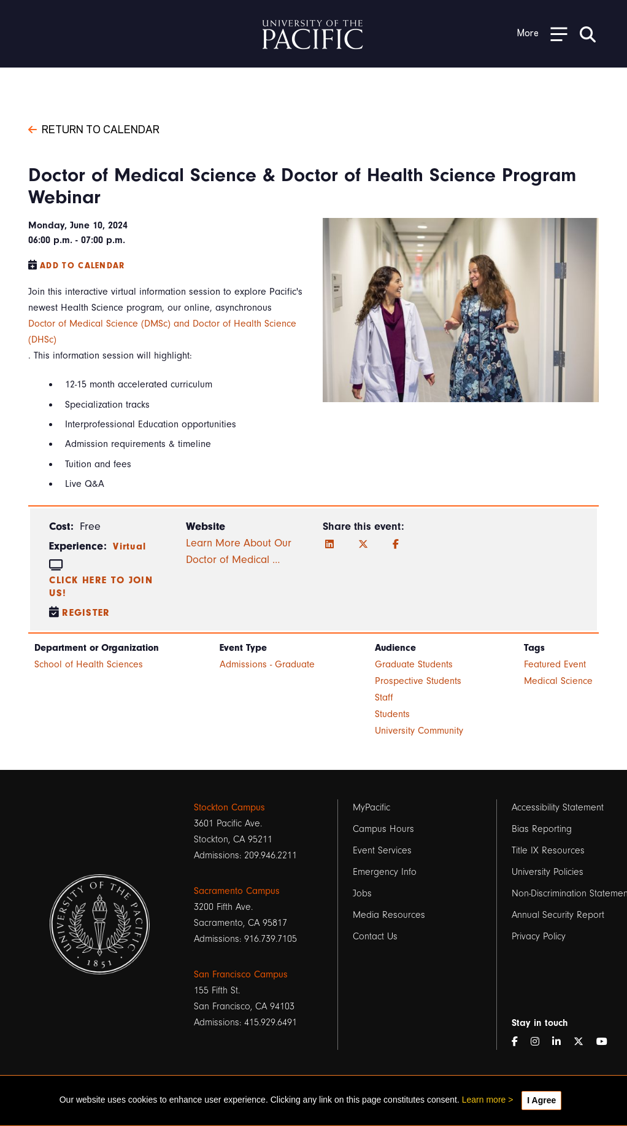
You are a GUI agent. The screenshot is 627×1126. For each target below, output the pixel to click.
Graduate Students (414, 664)
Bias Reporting (542, 828)
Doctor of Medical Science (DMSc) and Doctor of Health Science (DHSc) (162, 331)
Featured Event (555, 664)
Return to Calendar (94, 128)
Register (86, 612)
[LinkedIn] (329, 544)
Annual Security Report (558, 914)
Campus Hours (383, 828)
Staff (384, 697)
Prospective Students (418, 680)
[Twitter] (363, 544)
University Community (419, 730)
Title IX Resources (548, 850)
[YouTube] (606, 1042)
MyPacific (371, 807)
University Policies (547, 871)
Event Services (382, 850)
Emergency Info (385, 871)
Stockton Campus (229, 807)
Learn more (484, 1100)
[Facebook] (395, 544)
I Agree (541, 1100)
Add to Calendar (82, 265)
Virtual (129, 546)
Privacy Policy (539, 936)
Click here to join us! (101, 587)
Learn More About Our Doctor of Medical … (238, 551)
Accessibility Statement (558, 807)
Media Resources (389, 914)
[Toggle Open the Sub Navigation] (542, 33)
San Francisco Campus (241, 974)
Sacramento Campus (237, 890)
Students (392, 714)
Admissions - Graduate (267, 664)
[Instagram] (540, 1042)
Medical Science (558, 680)
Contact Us (375, 936)
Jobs (362, 893)
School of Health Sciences (88, 664)
